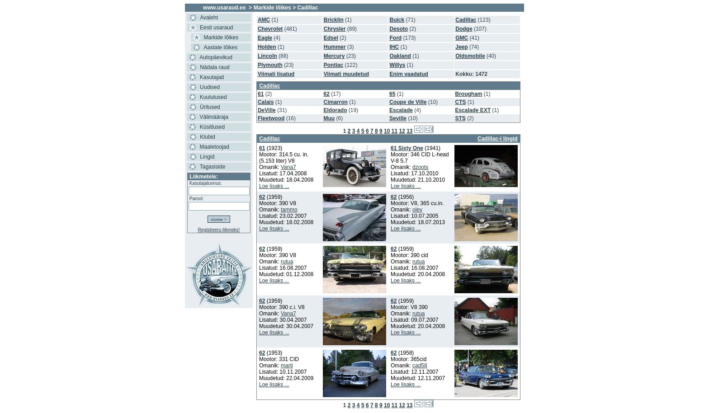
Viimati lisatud (276, 74)
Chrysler (335, 29)
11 (394, 131)
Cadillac (465, 20)
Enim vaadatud (408, 74)
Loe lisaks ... (274, 186)
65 (392, 94)
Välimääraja (214, 117)
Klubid (207, 137)
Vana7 (288, 167)
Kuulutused (213, 97)
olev (417, 209)
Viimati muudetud (346, 74)
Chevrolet (270, 29)
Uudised (210, 87)
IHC (394, 47)
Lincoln (267, 56)
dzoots (420, 167)
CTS (460, 102)
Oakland (400, 56)
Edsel (331, 38)
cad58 (419, 365)
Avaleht (209, 17)
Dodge (463, 29)
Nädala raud (214, 67)
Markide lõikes (221, 37)
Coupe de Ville (407, 102)
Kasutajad (212, 77)
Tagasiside (213, 167)
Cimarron (335, 102)
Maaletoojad (214, 147)
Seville (397, 118)
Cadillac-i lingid (497, 139)
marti (287, 365)
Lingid (207, 157)
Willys (397, 65)
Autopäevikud (215, 57)
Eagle (265, 38)
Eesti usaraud (216, 27)
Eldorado (335, 110)
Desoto (398, 29)
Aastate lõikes (221, 47)
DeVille (267, 110)
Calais (266, 102)
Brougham (468, 94)
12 (402, 131)
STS (460, 118)
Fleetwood (271, 118)
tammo (289, 209)
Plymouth (270, 65)
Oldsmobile (470, 56)
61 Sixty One (407, 148)
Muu (329, 118)
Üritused (210, 107)
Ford (395, 38)
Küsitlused (212, 127)
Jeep (461, 47)
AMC (264, 20)
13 (409, 131)
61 (261, 94)
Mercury (334, 56)
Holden (267, 47)
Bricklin (334, 20)
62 (326, 94)
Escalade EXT (473, 110)
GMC (461, 38)
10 (387, 131)
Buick (396, 20)
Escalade (401, 110)
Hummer (335, 47)
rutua (287, 261)
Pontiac (333, 65)
